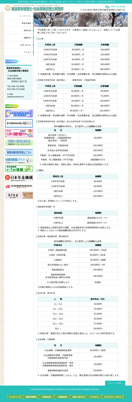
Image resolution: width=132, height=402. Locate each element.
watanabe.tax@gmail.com (15, 96)
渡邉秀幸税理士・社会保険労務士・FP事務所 (35, 7)
